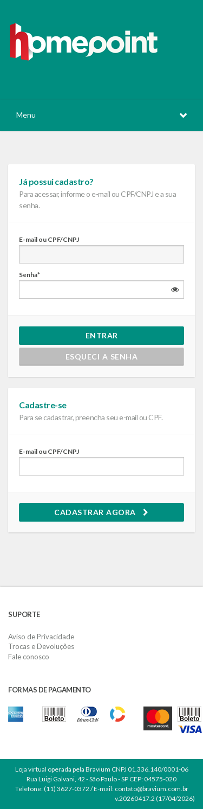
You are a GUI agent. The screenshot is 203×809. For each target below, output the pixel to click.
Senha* (29, 275)
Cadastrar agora (101, 512)
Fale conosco (28, 656)
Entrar (102, 335)
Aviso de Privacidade (41, 636)
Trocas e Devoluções (41, 646)
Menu (26, 114)
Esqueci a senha (102, 356)
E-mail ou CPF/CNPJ (49, 239)
